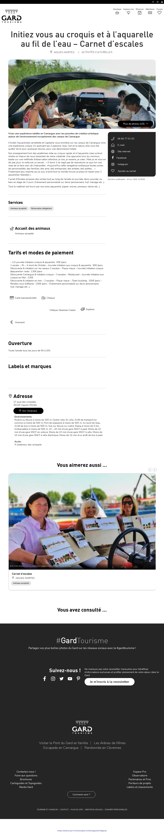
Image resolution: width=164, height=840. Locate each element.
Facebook (121, 157)
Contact (64, 809)
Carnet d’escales (22, 573)
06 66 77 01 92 (126, 138)
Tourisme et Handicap (47, 809)
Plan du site (77, 809)
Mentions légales (93, 809)
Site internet (124, 151)
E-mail (121, 145)
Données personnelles (116, 809)
